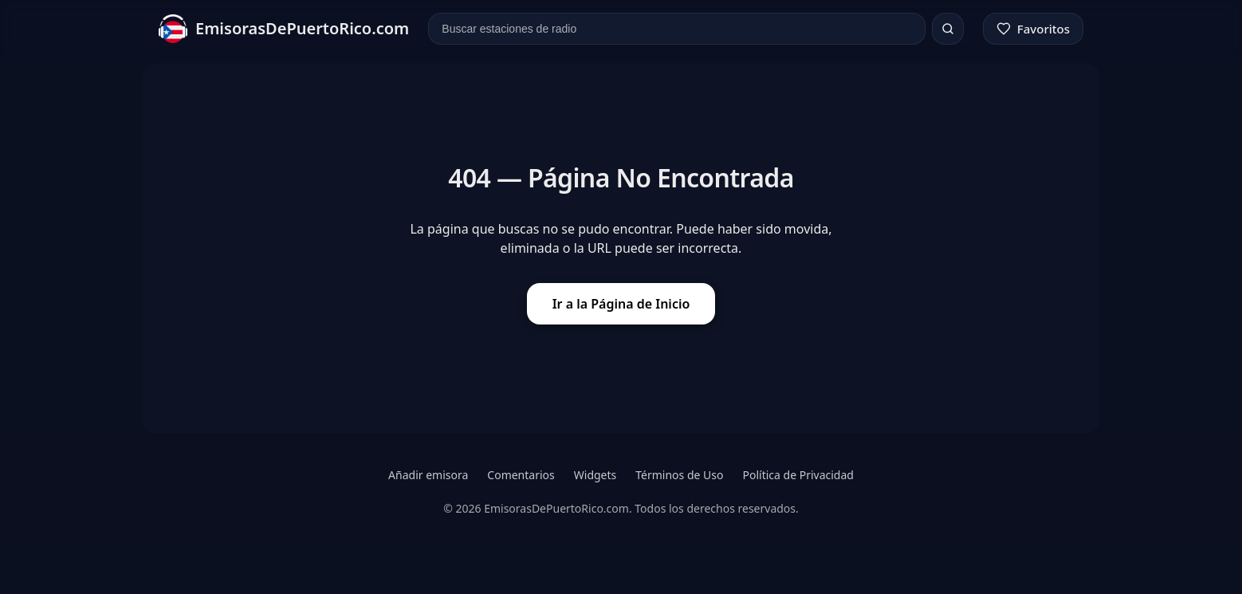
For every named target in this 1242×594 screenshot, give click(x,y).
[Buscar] (948, 29)
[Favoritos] (1033, 29)
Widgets (595, 474)
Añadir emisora (428, 474)
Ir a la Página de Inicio (621, 304)
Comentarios (520, 474)
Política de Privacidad (797, 474)
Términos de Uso (679, 474)
